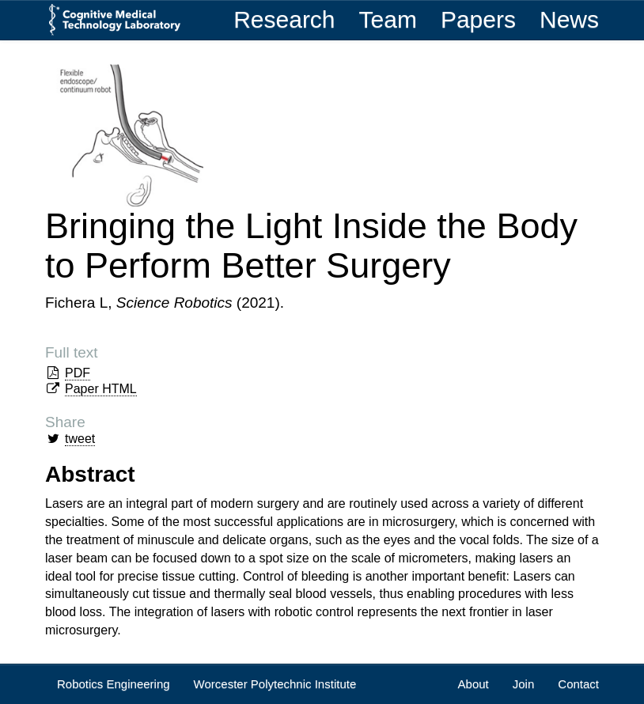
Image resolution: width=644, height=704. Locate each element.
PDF (77, 373)
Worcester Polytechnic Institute (275, 684)
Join (524, 684)
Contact (578, 684)
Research (284, 19)
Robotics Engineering (113, 684)
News (569, 19)
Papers (478, 19)
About (473, 684)
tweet (80, 438)
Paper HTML (101, 389)
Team (388, 19)
